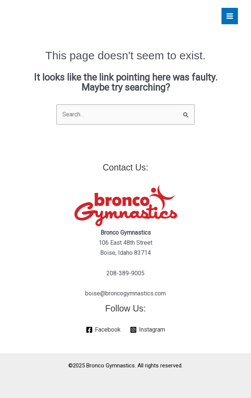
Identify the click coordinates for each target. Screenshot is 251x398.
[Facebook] (103, 329)
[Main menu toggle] (229, 16)
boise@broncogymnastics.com (125, 293)
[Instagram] (148, 329)
